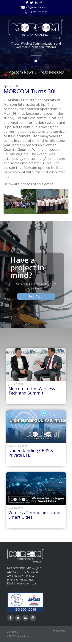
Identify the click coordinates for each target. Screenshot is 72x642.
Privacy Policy (58, 631)
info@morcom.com (36, 7)
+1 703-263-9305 (38, 12)
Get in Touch (36, 296)
